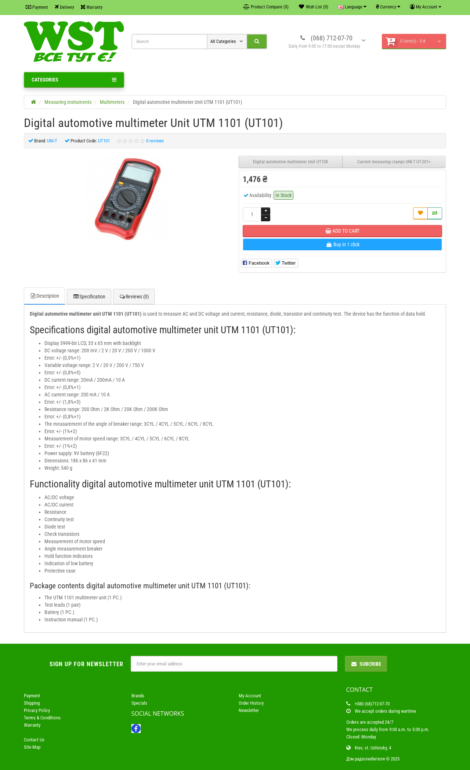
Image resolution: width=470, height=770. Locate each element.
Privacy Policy (37, 710)
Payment (37, 7)
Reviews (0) (134, 296)
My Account (250, 695)
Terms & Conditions (42, 717)
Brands (137, 695)
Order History (251, 703)
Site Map (32, 747)
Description (44, 296)
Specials (139, 703)
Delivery (64, 7)
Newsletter (249, 710)
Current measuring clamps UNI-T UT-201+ (394, 161)
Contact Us (34, 739)
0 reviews (155, 141)
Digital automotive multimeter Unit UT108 (290, 161)
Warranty (91, 7)
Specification (89, 296)
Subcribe (366, 664)
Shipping (32, 703)
